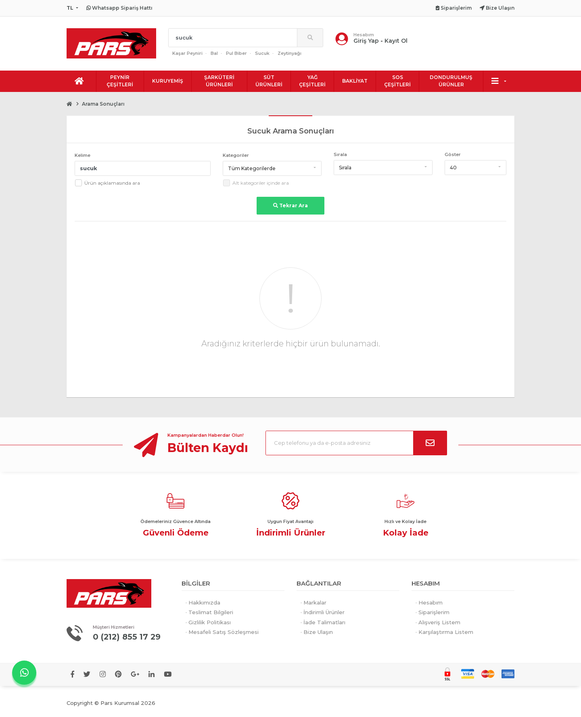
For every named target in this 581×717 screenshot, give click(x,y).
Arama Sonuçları (103, 104)
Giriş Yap (366, 40)
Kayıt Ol (396, 40)
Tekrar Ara (290, 205)
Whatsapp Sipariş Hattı (119, 8)
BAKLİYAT (355, 81)
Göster (453, 154)
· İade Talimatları (323, 622)
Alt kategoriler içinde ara (260, 183)
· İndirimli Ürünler (323, 612)
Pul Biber (236, 53)
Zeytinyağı (289, 53)
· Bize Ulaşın (317, 632)
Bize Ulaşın (497, 8)
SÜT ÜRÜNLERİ (268, 81)
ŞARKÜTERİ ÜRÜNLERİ (219, 81)
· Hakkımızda (203, 602)
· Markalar (313, 602)
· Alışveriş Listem (438, 622)
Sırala (340, 154)
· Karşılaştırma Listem (444, 632)
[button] (272, 168)
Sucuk (262, 53)
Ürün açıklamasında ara (112, 183)
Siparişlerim (454, 8)
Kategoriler (236, 155)
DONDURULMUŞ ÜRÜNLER (451, 81)
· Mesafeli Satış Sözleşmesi (222, 632)
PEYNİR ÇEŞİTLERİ (120, 81)
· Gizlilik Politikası (208, 622)
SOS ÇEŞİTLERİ (397, 81)
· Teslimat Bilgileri (209, 612)
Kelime (82, 155)
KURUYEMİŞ (167, 81)
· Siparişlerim (432, 612)
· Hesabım (429, 602)
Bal (214, 53)
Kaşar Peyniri (187, 53)
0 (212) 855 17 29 (128, 637)
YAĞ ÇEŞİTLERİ (312, 81)
